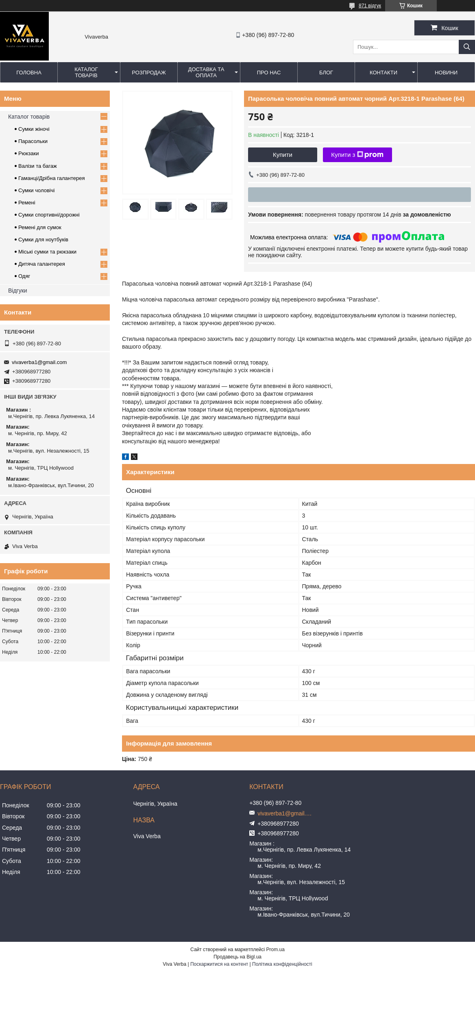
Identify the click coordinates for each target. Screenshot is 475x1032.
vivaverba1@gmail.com (39, 362)
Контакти (383, 72)
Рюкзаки (28, 153)
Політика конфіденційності (282, 964)
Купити (282, 154)
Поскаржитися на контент (219, 964)
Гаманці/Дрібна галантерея (51, 178)
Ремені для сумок (39, 227)
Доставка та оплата (206, 72)
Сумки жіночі (34, 129)
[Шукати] (467, 47)
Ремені (26, 202)
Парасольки (33, 141)
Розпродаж (149, 72)
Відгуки (17, 290)
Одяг (24, 276)
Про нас (269, 72)
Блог (326, 72)
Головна (28, 72)
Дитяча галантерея (41, 264)
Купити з (357, 154)
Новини (446, 72)
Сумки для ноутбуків (43, 239)
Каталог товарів (86, 72)
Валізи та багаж (37, 166)
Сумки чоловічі (36, 190)
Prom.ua (275, 949)
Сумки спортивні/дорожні (49, 215)
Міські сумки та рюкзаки (47, 252)
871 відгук (370, 6)
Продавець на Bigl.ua (237, 957)
